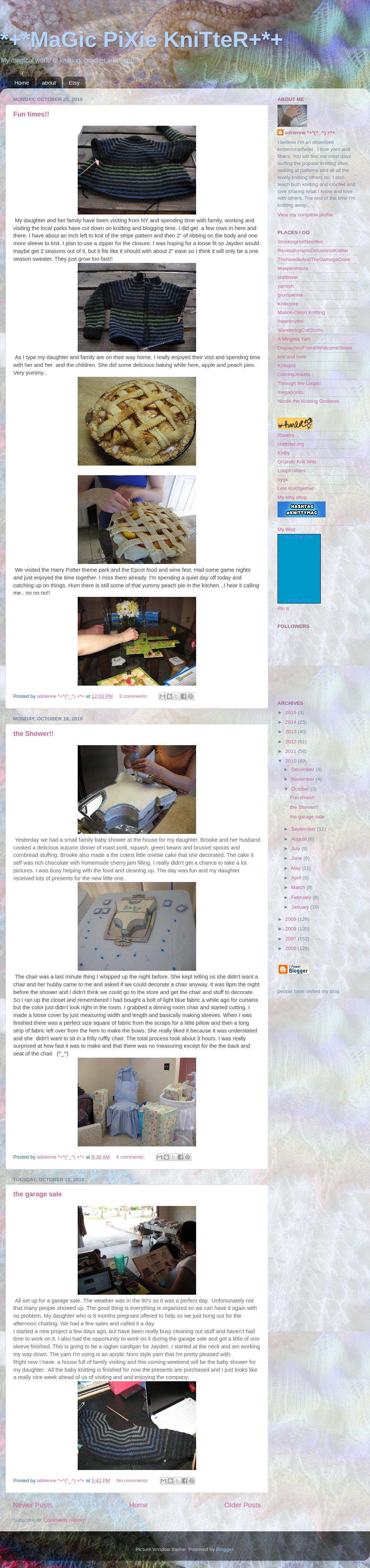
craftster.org (291, 444)
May (296, 868)
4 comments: (131, 1157)
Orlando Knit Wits (297, 461)
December (303, 769)
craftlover (288, 277)
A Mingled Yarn (294, 339)
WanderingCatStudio (300, 330)
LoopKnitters (292, 470)
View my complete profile (305, 214)
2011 (291, 751)
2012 (291, 741)
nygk (283, 479)
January (300, 907)
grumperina (290, 295)
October (300, 789)
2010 (291, 761)
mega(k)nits (291, 392)
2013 (291, 731)
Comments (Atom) (64, 1520)
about (49, 83)
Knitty (284, 453)
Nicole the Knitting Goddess (308, 401)
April (297, 878)
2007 (291, 939)
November (303, 779)
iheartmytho (291, 321)
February (302, 897)
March (298, 887)
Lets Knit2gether (296, 488)
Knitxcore (288, 304)
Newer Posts (33, 1505)
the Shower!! (33, 733)
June (297, 858)
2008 (291, 929)
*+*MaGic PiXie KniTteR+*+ (141, 39)
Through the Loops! (299, 383)
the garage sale (37, 1194)
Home (21, 83)
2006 (291, 948)
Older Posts (242, 1505)
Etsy (74, 83)
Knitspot (287, 365)
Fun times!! (31, 114)
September (304, 829)
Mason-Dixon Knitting (301, 312)
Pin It (283, 608)
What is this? (299, 600)
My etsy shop (292, 497)
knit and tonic (292, 356)
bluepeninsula (293, 268)
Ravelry (286, 435)
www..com (299, 537)
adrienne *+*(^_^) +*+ (310, 132)
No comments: (133, 1480)
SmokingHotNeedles (300, 241)
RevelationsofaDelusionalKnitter (313, 250)
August (299, 839)
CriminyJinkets (294, 374)
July (296, 848)
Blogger (224, 1549)
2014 (291, 722)
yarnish (286, 286)
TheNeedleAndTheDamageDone (314, 259)
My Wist (286, 529)
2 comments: (134, 696)
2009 (291, 919)
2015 (291, 712)
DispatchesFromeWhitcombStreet (315, 348)
